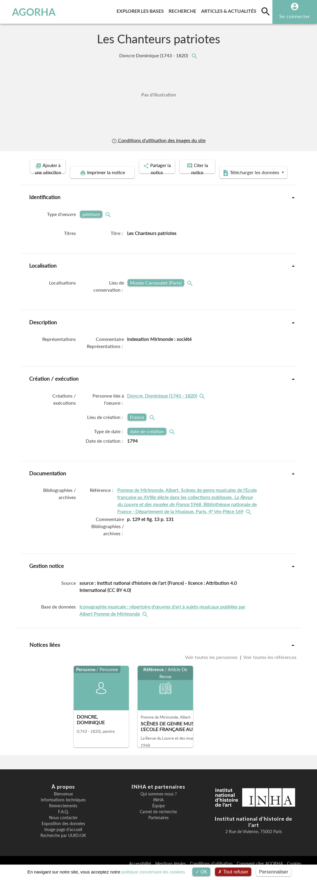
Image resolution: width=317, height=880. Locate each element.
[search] (265, 11)
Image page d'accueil (63, 838)
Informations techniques (63, 808)
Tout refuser (233, 871)
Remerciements (63, 814)
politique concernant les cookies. (154, 871)
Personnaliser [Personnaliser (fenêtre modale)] (273, 871)
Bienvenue (63, 802)
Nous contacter (63, 826)
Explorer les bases (141, 10)
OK (201, 871)
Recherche (184, 10)
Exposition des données (63, 832)
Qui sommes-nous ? (158, 802)
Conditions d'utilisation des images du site (158, 140)
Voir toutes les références (269, 665)
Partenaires (158, 826)
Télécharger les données (226, 181)
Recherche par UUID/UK (63, 844)
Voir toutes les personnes (212, 665)
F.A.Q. (63, 820)
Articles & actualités (230, 10)
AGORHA (31, 12)
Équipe (158, 814)
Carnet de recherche (158, 820)
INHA (158, 808)
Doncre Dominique (154, 55)
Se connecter (294, 16)
